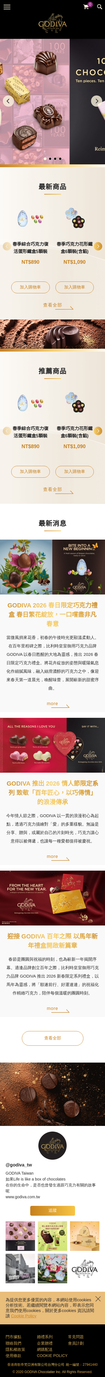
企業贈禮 (45, 1344)
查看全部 (52, 305)
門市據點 (13, 1337)
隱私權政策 (15, 1350)
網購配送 (45, 1350)
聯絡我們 (13, 1344)
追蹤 (52, 1210)
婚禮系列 (45, 1337)
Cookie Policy (23, 1316)
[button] (96, 101)
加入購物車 (30, 287)
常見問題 (76, 1337)
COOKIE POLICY (52, 1356)
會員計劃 (76, 1344)
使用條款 (13, 1356)
